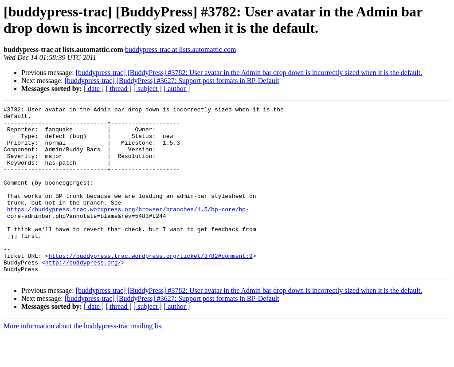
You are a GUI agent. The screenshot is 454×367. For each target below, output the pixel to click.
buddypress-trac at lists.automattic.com (180, 49)
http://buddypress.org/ (83, 294)
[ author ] (177, 88)
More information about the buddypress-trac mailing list (83, 359)
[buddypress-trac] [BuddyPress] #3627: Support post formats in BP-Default (172, 80)
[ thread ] (119, 88)
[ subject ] (147, 88)
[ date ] (94, 88)
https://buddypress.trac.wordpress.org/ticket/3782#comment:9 (150, 286)
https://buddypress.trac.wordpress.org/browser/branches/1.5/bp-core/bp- (128, 230)
